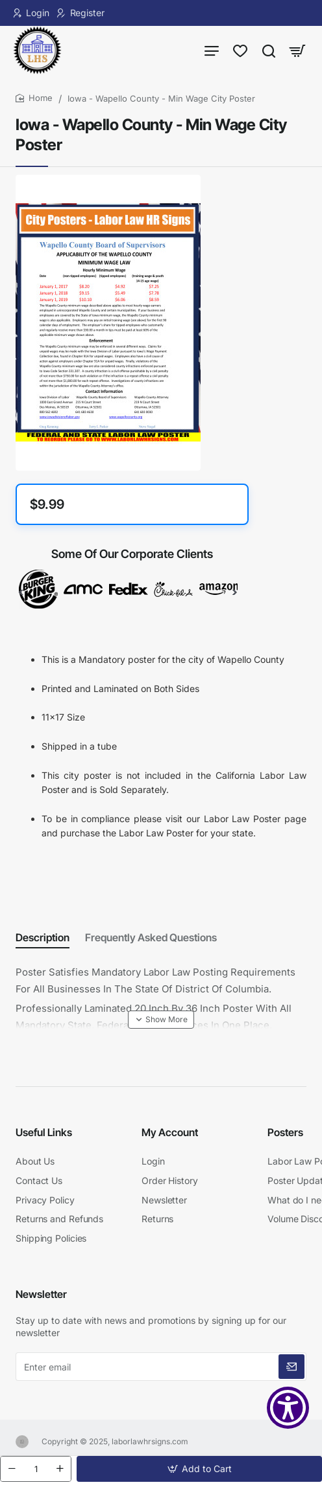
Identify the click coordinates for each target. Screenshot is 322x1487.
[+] (60, 1469)
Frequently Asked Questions (151, 937)
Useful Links (44, 1132)
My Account (170, 1132)
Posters (285, 1132)
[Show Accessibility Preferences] (288, 1408)
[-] (12, 1469)
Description (42, 937)
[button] (199, 1469)
